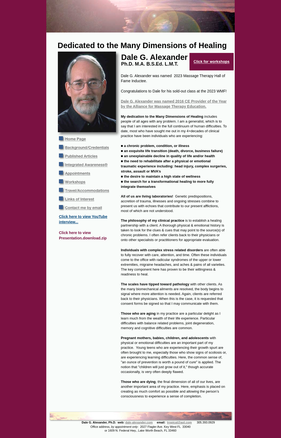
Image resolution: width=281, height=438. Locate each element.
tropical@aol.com (179, 422)
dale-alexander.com (139, 422)
